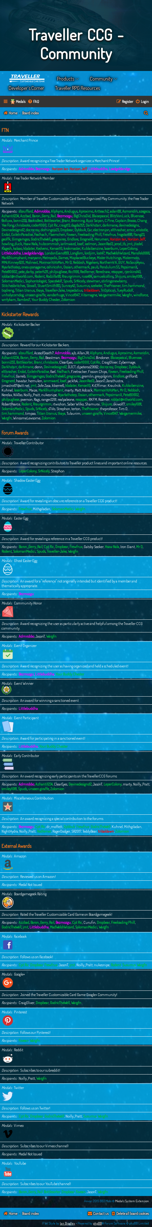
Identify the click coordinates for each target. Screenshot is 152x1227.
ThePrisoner (112, 285)
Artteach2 (101, 211)
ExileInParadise (22, 234)
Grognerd (86, 239)
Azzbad (25, 216)
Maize (33, 390)
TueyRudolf (125, 290)
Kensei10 (56, 248)
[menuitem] (33, 102)
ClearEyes (66, 362)
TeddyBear (90, 831)
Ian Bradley (67, 1223)
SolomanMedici (13, 281)
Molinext (31, 262)
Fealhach (40, 234)
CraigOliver (110, 362)
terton (75, 408)
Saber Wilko (75, 404)
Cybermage (127, 362)
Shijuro (120, 276)
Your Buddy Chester (45, 299)
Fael (53, 371)
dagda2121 (77, 225)
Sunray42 (68, 285)
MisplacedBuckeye (82, 257)
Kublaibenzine (92, 248)
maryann (34, 257)
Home (27, 78)
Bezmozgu (43, 168)
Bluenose (137, 216)
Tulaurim (73, 413)
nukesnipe (49, 394)
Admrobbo (26, 168)
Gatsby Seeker (94, 546)
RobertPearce (11, 404)
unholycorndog (13, 295)
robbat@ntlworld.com (17, 276)
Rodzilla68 (53, 276)
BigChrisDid (82, 216)
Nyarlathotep (11, 267)
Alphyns (57, 211)
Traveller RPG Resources (77, 88)
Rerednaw (103, 271)
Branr (66, 220)
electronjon (101, 230)
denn (38, 367)
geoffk (6, 239)
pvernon (26, 399)
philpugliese (58, 271)
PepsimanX (129, 267)
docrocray (32, 230)
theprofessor (109, 408)
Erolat (6, 234)
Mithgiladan (41, 509)
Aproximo (86, 211)
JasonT (100, 381)
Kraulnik (114, 385)
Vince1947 (72, 295)
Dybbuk (80, 230)
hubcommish (49, 243)
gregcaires (59, 239)
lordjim (89, 253)
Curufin (89, 922)
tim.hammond (133, 285)
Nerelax (7, 394)
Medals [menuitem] (20, 101)
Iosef (80, 243)
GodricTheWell (41, 239)
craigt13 (64, 225)
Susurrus (83, 285)
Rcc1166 (73, 271)
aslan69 (115, 211)
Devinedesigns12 (13, 230)
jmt (129, 243)
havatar (21, 381)
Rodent (39, 276)
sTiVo (51, 408)
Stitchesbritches (13, 285)
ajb (74, 353)
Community (101, 79)
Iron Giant (127, 546)
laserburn (111, 248)
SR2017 (76, 831)
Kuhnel (7, 390)
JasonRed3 (105, 243)
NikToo (17, 394)
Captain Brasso (125, 220)
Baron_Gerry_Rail (44, 216)
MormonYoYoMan (51, 262)
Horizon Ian (60, 168)
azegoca (144, 211)
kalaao (17, 248)
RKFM (93, 399)
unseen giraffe (35, 295)
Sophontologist (36, 281)
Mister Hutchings (109, 257)
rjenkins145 (132, 271)
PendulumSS (109, 267)
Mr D (68, 262)
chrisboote (22, 225)
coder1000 (39, 225)
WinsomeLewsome (26, 418)
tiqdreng (8, 290)
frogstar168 (124, 234)
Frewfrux (109, 234)
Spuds (67, 281)
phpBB (97, 1223)
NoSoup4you (135, 262)
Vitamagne (89, 295)
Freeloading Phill (89, 234)
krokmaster (72, 248)
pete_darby (26, 271)
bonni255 (20, 220)
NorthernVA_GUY (112, 262)
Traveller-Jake (55, 290)
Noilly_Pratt (32, 394)
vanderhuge (55, 295)
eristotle (142, 230)
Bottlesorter (52, 220)
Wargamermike (109, 295)
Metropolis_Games (55, 257)
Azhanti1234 (10, 216)
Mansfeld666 (140, 253)
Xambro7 (23, 299)
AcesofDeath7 (44, 353)
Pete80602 (9, 271)
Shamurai (92, 404)
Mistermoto (131, 257)
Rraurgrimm (71, 276)
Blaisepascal (100, 216)
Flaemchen (56, 234)
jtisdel (138, 243)
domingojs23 (50, 230)
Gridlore (72, 239)
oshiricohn (54, 267)
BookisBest (35, 220)
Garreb (20, 376)
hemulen (35, 381)
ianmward (68, 243)
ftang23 (138, 234)
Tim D (123, 408)
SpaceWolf (55, 281)
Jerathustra (114, 381)
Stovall (31, 285)
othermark (82, 267)
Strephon (63, 408)
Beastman (52, 357)
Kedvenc (42, 248)
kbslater (29, 248)
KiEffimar (99, 385)
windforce (140, 295)
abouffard (26, 211)
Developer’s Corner (26, 88)
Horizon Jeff (78, 168)
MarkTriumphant (14, 257)
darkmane (110, 225)
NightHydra (10, 831)
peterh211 (41, 271)
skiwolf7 (119, 404)
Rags (37, 399)
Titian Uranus (25, 290)
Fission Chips (97, 371)
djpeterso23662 (87, 367)
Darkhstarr (93, 225)
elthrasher (118, 230)
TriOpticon (108, 290)
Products (65, 79)
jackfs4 (73, 381)
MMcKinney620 (13, 262)
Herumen (101, 239)
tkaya (40, 290)
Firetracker (79, 371)
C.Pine (109, 220)
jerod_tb (120, 243)
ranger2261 (48, 399)
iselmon (90, 243)
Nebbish (79, 262)
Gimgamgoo (20, 239)
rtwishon (59, 404)
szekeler (96, 285)
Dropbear (66, 230)
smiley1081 (134, 276)
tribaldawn (92, 290)
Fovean (71, 234)
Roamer (104, 399)
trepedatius (74, 290)
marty (69, 390)
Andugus (71, 211)
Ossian (68, 267)
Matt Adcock (83, 390)
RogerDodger (61, 831)
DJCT (72, 367)
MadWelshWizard (118, 253)
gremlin (88, 376)
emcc (131, 230)
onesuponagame (33, 267)
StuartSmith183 (48, 285)
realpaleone (66, 399)
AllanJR (83, 353)
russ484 (87, 276)
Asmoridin (130, 211)
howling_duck (12, 243)
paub (94, 267)
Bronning (78, 220)
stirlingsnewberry (114, 281)
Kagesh (7, 248)
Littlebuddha (98, 168)
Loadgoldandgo (119, 168)
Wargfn (127, 295)
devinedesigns (129, 225)
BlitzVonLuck (119, 216)
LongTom (76, 253)
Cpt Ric (53, 225)
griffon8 (131, 376)
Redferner (87, 271)
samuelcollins (103, 276)
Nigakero (92, 262)
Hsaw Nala (30, 243)
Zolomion (68, 299)
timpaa (30, 413)
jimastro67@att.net (15, 385)
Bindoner (102, 357)
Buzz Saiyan (94, 220)
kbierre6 (58, 385)
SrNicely (79, 281)
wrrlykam (9, 299)
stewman (93, 281)
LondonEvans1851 (57, 253)
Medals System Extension (132, 1201)
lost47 (100, 253)
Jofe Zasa (44, 385)
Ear (89, 230)
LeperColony (128, 248)
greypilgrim (103, 376)
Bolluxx (7, 220)
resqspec (117, 271)
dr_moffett (54, 826)
